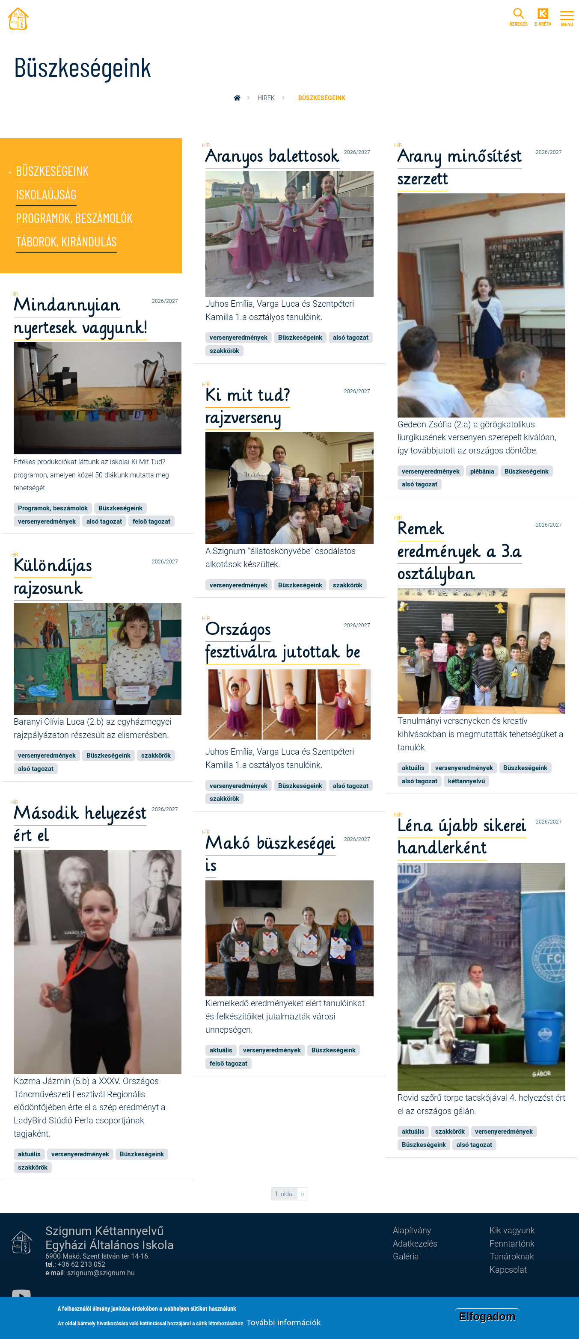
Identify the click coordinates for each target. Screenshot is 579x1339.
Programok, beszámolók (74, 218)
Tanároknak (512, 1256)
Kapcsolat (508, 1269)
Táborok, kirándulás (66, 242)
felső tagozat (151, 521)
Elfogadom (487, 1318)
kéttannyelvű (466, 780)
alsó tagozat (350, 337)
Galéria (406, 1256)
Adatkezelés (415, 1243)
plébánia (482, 471)
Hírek (266, 98)
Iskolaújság (46, 195)
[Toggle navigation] (567, 17)
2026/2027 (357, 152)
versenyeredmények (238, 337)
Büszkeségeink (52, 171)
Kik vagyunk (512, 1230)
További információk (283, 1324)
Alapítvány (412, 1230)
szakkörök (224, 350)
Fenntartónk (512, 1243)
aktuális (413, 767)
